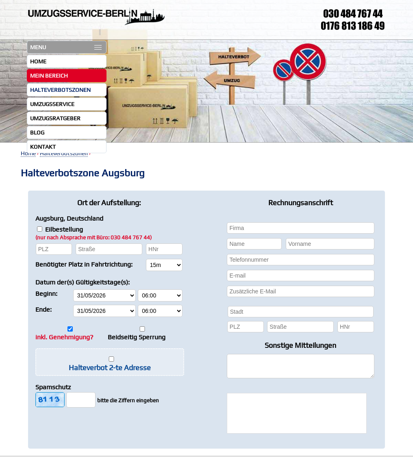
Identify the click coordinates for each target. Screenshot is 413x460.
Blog (37, 132)
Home (38, 61)
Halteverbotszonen (60, 90)
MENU (66, 47)
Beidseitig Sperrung (136, 337)
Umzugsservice (52, 104)
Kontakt (43, 146)
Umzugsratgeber (55, 118)
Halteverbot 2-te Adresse (110, 367)
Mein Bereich (49, 75)
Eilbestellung (93, 233)
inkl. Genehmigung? (64, 337)
